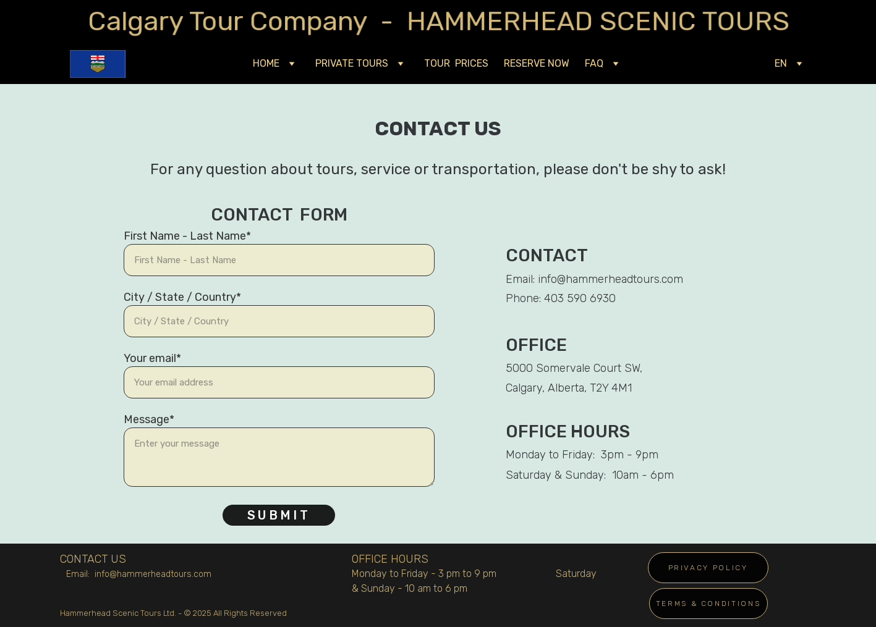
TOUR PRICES (456, 63)
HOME (266, 63)
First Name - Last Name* (187, 236)
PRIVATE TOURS (351, 63)
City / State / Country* (182, 297)
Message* (149, 419)
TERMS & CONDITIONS (708, 603)
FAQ (594, 63)
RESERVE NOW (536, 63)
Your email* (152, 358)
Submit (278, 515)
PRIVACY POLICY (708, 567)
